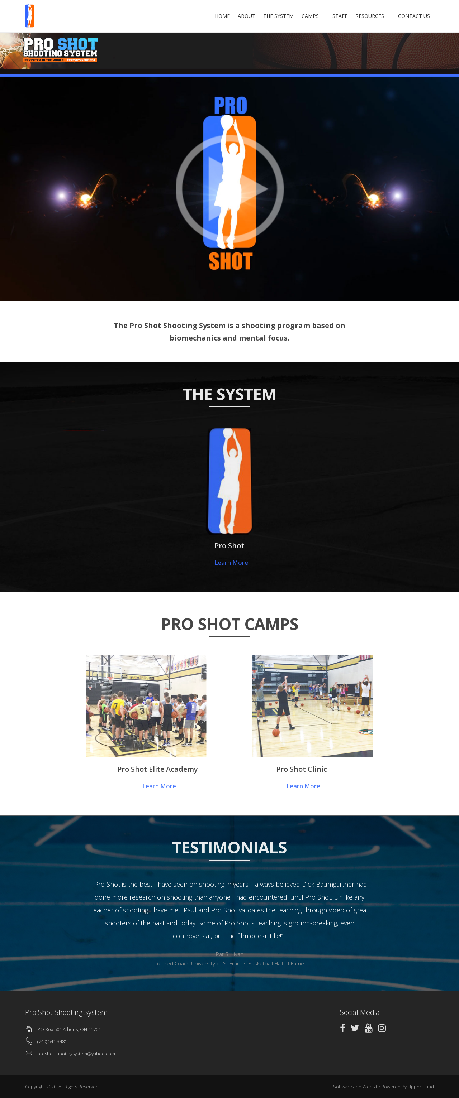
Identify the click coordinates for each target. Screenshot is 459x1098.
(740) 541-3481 (52, 1041)
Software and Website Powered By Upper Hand (383, 1086)
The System (290, 16)
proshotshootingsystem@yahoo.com (76, 1053)
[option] (229, 921)
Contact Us (414, 16)
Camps (322, 16)
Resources (375, 16)
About (258, 16)
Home (234, 16)
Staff (346, 16)
